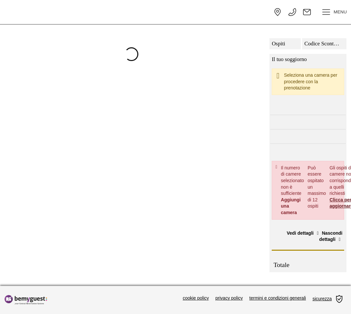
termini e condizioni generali (277, 298)
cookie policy (196, 298)
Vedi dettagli (304, 233)
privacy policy (229, 298)
